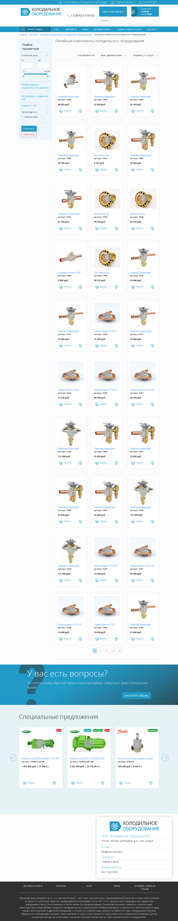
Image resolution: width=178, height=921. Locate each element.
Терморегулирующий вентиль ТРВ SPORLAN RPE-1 (141, 331)
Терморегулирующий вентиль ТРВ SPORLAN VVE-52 (69, 566)
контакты (61, 885)
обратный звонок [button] (113, 11)
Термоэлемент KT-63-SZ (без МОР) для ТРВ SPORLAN (142, 390)
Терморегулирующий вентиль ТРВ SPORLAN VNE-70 (141, 507)
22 (119, 650)
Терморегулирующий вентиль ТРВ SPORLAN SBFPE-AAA (69, 507)
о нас (89, 885)
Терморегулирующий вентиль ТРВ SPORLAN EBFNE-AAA (69, 155)
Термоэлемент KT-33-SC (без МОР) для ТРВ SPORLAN (106, 566)
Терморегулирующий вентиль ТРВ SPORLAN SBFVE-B (105, 507)
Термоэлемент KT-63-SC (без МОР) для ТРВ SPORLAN (142, 566)
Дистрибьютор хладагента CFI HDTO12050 (101, 155)
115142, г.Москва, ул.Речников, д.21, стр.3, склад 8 (85, 2)
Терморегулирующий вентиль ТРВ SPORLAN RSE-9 (141, 624)
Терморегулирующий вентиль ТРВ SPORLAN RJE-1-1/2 (141, 273)
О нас (56, 29)
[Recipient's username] (125, 20)
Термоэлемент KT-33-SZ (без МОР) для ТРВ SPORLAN (70, 624)
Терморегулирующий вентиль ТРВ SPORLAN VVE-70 (69, 448)
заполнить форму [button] (136, 695)
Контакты (151, 29)
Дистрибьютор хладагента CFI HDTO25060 (137, 214)
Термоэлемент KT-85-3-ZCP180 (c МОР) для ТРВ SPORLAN (106, 331)
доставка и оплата (102, 29)
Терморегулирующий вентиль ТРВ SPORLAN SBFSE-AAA (141, 155)
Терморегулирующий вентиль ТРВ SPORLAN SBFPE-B (141, 448)
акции (117, 885)
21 (114, 650)
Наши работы (71, 29)
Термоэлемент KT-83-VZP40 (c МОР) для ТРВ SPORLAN (69, 390)
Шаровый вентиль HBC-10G (69, 273)
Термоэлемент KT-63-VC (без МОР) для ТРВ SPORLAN (106, 390)
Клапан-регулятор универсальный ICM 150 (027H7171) (135, 758)
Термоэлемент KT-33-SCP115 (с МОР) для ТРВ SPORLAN (106, 624)
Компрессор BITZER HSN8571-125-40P (41, 758)
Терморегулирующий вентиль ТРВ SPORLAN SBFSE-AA (105, 448)
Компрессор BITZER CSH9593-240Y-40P (87, 758)
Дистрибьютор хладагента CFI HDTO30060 (101, 273)
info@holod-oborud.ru (124, 2)
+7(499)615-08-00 (83, 15)
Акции (85, 29)
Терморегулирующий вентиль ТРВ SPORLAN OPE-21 (69, 214)
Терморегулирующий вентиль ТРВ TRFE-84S (69, 96)
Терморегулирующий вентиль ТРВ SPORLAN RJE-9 (69, 331)
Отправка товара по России (129, 29)
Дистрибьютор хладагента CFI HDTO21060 (101, 214)
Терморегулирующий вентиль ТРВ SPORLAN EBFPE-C (141, 96)
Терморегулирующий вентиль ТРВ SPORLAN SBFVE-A (105, 96)
